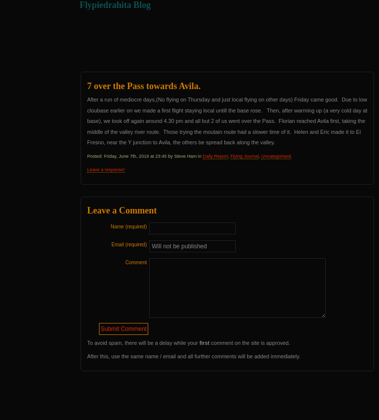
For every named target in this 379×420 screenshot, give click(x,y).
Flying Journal (244, 156)
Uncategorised (275, 156)
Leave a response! (105, 169)
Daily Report (215, 156)
